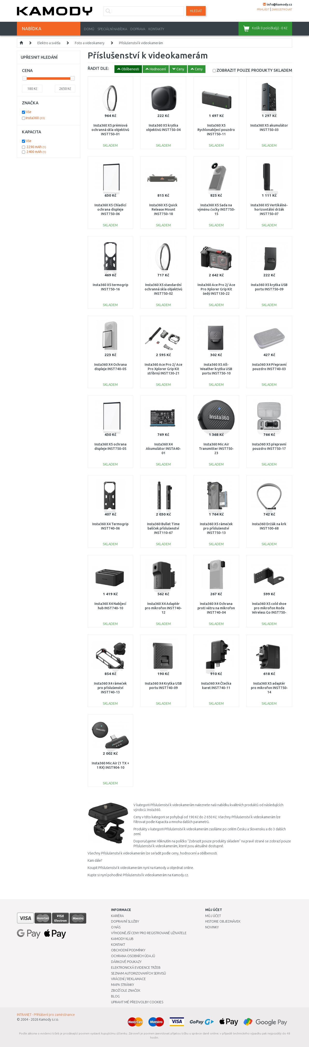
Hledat (196, 11)
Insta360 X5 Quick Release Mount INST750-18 (163, 209)
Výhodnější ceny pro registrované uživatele (149, 933)
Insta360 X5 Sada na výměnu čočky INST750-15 (216, 209)
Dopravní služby (125, 921)
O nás (115, 927)
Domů (89, 29)
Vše (28, 112)
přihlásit (263, 9)
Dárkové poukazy (126, 962)
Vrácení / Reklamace (128, 979)
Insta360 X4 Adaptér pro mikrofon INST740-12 (163, 608)
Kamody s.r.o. (49, 1019)
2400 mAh (36, 152)
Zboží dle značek (125, 990)
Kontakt (118, 945)
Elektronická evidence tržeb (136, 967)
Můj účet (213, 916)
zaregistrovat (282, 9)
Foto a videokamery (90, 43)
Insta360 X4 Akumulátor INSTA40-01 (163, 448)
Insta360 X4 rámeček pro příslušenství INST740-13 (110, 687)
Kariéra (117, 916)
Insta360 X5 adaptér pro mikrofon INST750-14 (269, 687)
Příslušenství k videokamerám (141, 43)
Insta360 (35, 118)
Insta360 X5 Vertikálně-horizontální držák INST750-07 (269, 209)
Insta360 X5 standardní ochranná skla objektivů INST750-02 (163, 289)
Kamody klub (122, 939)
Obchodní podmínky (128, 950)
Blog (115, 996)
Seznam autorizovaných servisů (138, 973)
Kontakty (156, 29)
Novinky (212, 927)
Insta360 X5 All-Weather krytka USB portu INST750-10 (216, 369)
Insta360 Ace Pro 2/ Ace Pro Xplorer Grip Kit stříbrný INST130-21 (163, 369)
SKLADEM (254, 70)
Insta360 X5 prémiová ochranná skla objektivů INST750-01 (110, 129)
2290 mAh (36, 147)
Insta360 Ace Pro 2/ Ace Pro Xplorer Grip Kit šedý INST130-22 (216, 289)
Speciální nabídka (112, 29)
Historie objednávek (222, 921)
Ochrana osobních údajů (133, 956)
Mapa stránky (122, 985)
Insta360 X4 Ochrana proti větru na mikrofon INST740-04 (216, 608)
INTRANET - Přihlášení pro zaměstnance (46, 1015)
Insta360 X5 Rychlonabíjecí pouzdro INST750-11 (216, 129)
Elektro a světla (48, 43)
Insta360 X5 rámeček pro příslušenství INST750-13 (216, 528)
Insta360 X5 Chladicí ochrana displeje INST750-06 (110, 209)
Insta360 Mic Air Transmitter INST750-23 (216, 448)
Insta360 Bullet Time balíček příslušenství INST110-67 (163, 528)
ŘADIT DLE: (98, 68)
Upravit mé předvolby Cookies (137, 1002)
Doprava (137, 29)
